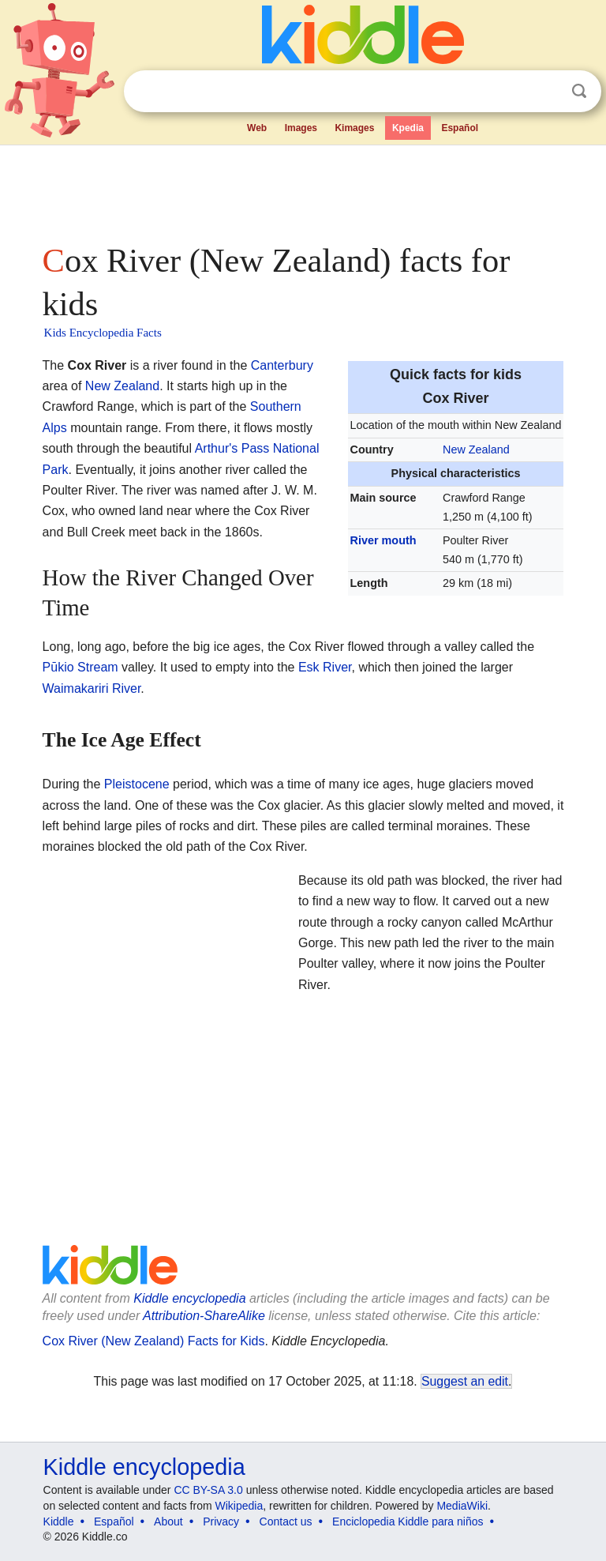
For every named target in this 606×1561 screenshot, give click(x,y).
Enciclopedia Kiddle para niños (407, 1521)
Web (257, 128)
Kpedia (408, 128)
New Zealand (476, 449)
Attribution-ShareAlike (204, 1315)
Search (579, 91)
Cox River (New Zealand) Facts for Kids (154, 1341)
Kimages (354, 128)
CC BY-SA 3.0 (208, 1490)
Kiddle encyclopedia (144, 1467)
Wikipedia (239, 1505)
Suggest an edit (464, 1381)
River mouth (383, 540)
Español (459, 128)
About (168, 1521)
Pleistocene (137, 784)
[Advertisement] (303, 189)
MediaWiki (462, 1505)
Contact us (286, 1521)
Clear (546, 91)
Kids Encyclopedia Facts (103, 332)
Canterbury (282, 365)
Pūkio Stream (80, 667)
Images (301, 128)
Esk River (325, 667)
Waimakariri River (92, 688)
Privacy (221, 1521)
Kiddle (58, 1521)
